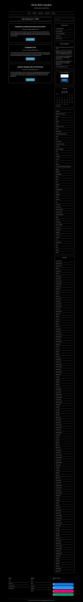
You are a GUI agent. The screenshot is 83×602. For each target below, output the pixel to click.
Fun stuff (57, 146)
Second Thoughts (59, 224)
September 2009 (59, 371)
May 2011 (57, 321)
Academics (58, 111)
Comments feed (11, 586)
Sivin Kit (37, 29)
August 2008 (58, 404)
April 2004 (57, 535)
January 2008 (58, 422)
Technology (58, 234)
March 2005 (58, 508)
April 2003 (57, 566)
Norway (57, 186)
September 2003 (59, 553)
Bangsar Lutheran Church (60, 113)
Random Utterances (59, 214)
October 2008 (58, 399)
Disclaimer (40, 13)
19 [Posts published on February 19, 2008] (59, 102)
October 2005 (58, 490)
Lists (57, 161)
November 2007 (59, 427)
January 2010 (58, 361)
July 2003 (57, 558)
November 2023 (59, 261)
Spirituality (58, 232)
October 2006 (58, 460)
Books (57, 123)
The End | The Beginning (60, 33)
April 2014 (57, 268)
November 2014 (59, 266)
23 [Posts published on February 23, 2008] (69, 102)
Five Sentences (58, 141)
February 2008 (58, 419)
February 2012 (58, 298)
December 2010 (59, 334)
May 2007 (57, 442)
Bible (57, 118)
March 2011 (58, 326)
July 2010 (57, 346)
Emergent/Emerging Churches (61, 133)
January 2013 (58, 278)
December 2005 (59, 485)
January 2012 (58, 301)
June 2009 (58, 379)
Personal (57, 191)
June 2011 (58, 318)
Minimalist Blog (45, 600)
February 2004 (58, 540)
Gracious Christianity (59, 149)
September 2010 (59, 341)
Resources (58, 219)
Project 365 (58, 204)
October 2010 (58, 339)
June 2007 (58, 439)
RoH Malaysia (58, 222)
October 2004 (58, 520)
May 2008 (57, 412)
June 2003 (58, 560)
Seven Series (58, 227)
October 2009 (58, 369)
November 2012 (59, 283)
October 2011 (58, 308)
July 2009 (57, 376)
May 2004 (57, 533)
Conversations (58, 131)
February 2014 (58, 271)
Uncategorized (58, 242)
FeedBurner (67, 81)
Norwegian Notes (59, 189)
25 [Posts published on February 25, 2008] (57, 104)
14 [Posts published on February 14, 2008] (64, 99)
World (57, 247)
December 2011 (59, 303)
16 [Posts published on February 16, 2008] (69, 99)
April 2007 (57, 445)
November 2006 (59, 457)
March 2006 (58, 477)
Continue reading (30, 39)
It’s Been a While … (59, 38)
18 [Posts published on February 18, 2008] (57, 102)
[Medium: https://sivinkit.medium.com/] (63, 595)
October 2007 (58, 429)
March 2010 (58, 356)
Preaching (57, 199)
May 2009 (57, 381)
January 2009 (58, 392)
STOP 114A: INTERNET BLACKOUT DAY (64, 53)
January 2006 (58, 482)
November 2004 (59, 518)
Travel (57, 239)
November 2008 (59, 397)
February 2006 (58, 480)
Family (57, 139)
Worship (57, 249)
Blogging (57, 121)
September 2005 (59, 492)
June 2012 (58, 291)
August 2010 (58, 344)
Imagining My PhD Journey (63, 66)
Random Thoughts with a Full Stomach (30, 67)
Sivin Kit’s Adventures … (60, 28)
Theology (57, 237)
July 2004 (57, 528)
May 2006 (57, 472)
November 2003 (59, 548)
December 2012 (59, 281)
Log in (10, 581)
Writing (53, 13)
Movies (57, 179)
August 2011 (58, 313)
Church (34, 13)
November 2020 (59, 263)
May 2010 (57, 351)
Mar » (59, 105)
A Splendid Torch (30, 47)
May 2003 (57, 563)
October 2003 (58, 550)
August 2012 (58, 288)
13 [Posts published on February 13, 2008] (62, 99)
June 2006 (58, 470)
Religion (57, 217)
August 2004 (58, 525)
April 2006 (57, 475)
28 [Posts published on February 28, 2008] (64, 104)
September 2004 (59, 523)
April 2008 (57, 414)
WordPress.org (11, 588)
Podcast (57, 197)
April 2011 (57, 324)
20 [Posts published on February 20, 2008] (62, 102)
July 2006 (57, 467)
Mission (57, 176)
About (29, 13)
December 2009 (59, 364)
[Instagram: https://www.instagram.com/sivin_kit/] (63, 591)
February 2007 (58, 450)
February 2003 (58, 568)
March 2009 (58, 387)
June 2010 (58, 349)
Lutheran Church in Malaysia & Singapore (63, 166)
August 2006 (58, 465)
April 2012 (57, 293)
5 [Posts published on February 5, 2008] (59, 97)
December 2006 (59, 455)
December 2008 (59, 394)
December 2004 (59, 515)
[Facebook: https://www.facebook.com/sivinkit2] (63, 584)
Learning (57, 159)
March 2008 (58, 417)
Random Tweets (59, 212)
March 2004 (58, 538)
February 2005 (58, 510)
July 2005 (57, 497)
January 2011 (58, 331)
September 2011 (59, 311)
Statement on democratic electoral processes (30, 27)
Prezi (57, 202)
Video (57, 244)
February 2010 (58, 359)
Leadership (58, 156)
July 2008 (57, 407)
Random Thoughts (59, 209)
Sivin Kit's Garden (41, 4)
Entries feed (11, 583)
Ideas (57, 151)
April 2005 (57, 505)
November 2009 (59, 366)
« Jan (57, 105)
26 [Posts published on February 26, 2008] (59, 104)
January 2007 (58, 452)
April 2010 (57, 354)
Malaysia (57, 169)
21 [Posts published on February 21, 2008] (64, 102)
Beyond (57, 116)
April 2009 (57, 384)
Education (47, 13)
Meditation (58, 171)
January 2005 (58, 513)
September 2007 (59, 432)
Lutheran (57, 164)
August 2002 (58, 571)
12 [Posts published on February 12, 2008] (59, 99)
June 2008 (58, 409)
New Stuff (58, 184)
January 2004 (58, 543)
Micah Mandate (58, 174)
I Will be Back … (58, 36)
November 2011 (59, 306)
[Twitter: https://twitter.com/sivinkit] (63, 588)
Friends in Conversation (60, 144)
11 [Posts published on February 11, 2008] (57, 99)
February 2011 (58, 329)
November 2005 (59, 487)
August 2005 (58, 495)
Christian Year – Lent (60, 126)
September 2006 (59, 462)
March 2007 (58, 447)
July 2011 (57, 316)
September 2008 (59, 402)
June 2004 (58, 530)
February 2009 (58, 389)
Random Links (58, 207)
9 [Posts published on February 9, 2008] (69, 97)
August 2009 (58, 374)
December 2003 (59, 545)
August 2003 (58, 555)
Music (57, 181)
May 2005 (57, 502)
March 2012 (58, 296)
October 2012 (58, 286)
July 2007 (57, 437)
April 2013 (57, 273)
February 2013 (58, 276)
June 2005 (58, 500)
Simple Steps (58, 229)
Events (57, 136)
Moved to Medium (59, 31)
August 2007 (58, 434)
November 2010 (59, 336)
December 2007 (59, 424)
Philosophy (58, 194)
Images (57, 154)
